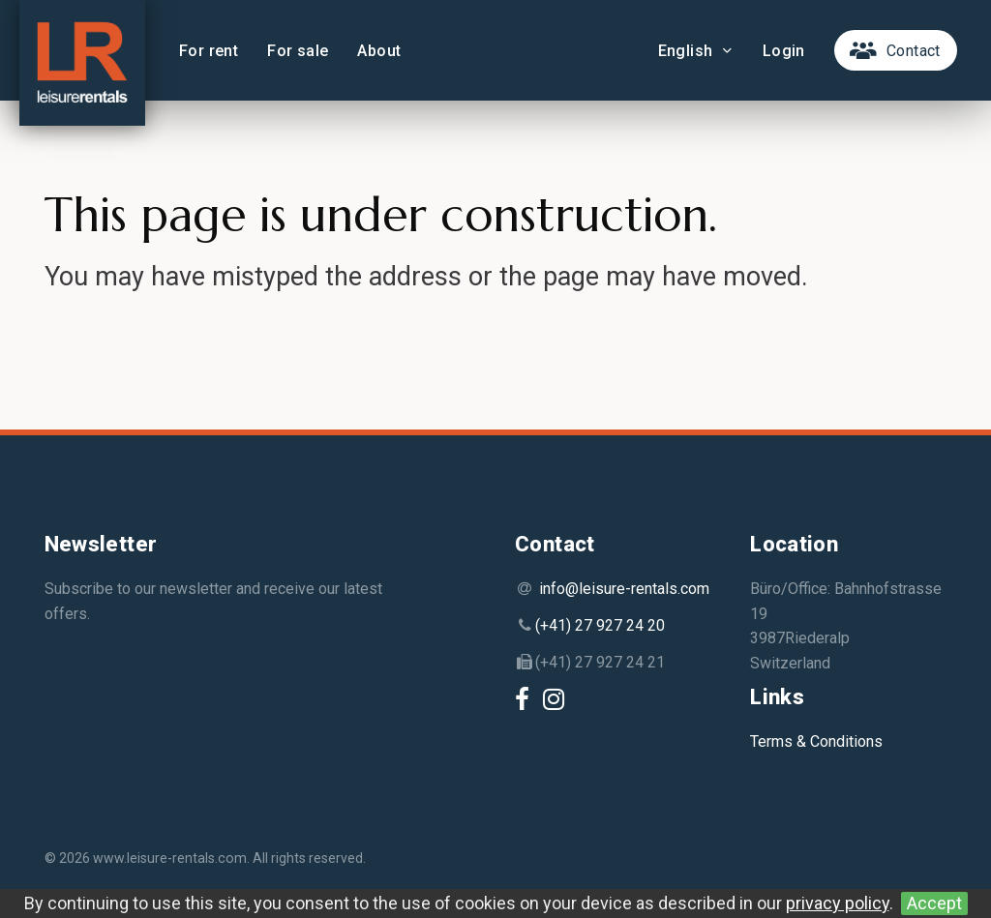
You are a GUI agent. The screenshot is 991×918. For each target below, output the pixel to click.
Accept (934, 903)
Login (784, 51)
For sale (297, 51)
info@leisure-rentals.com (624, 588)
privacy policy (837, 903)
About (379, 51)
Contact (913, 51)
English (696, 51)
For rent (208, 51)
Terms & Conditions (816, 741)
